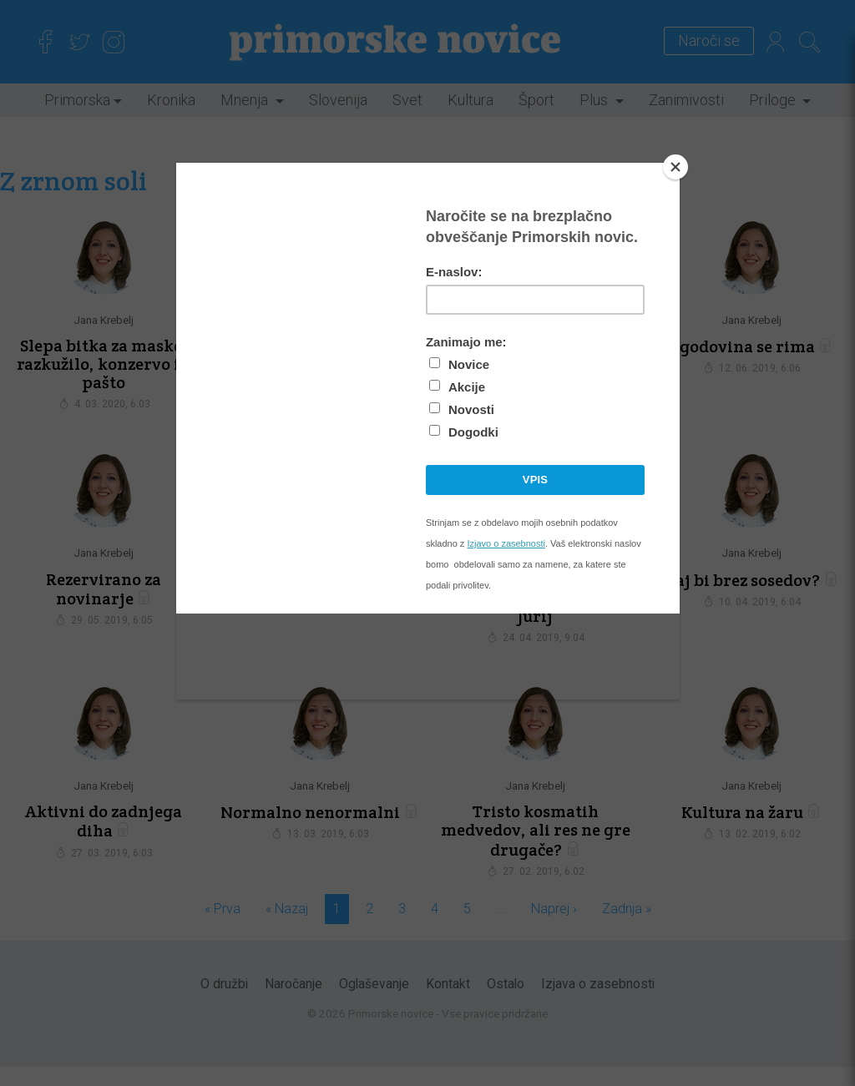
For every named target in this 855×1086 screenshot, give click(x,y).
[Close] (675, 166)
